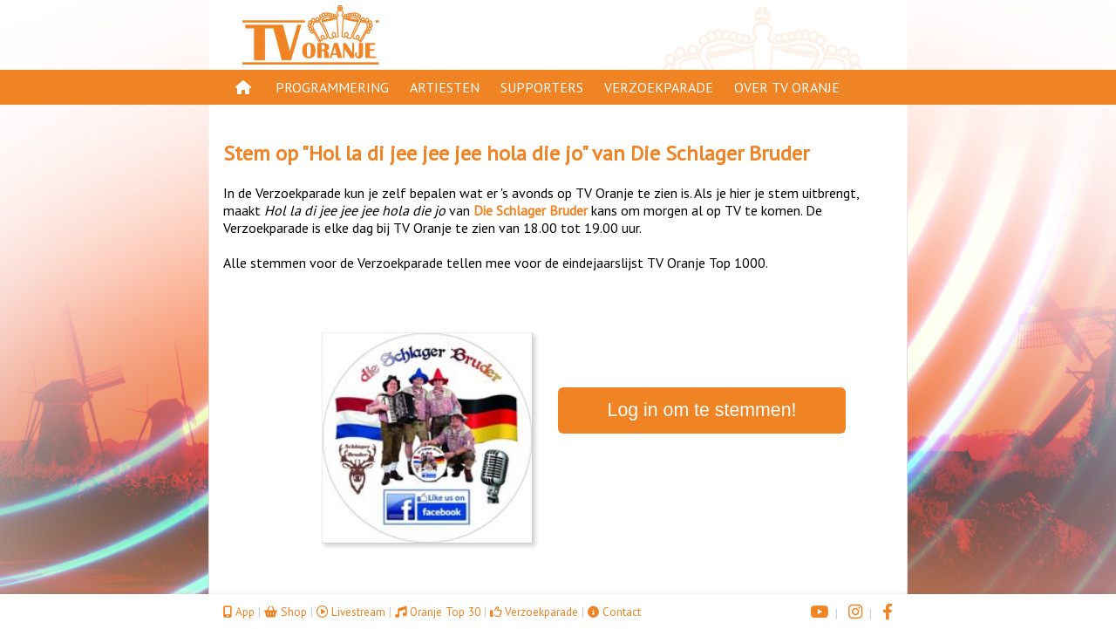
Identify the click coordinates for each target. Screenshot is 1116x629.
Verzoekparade (658, 87)
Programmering (332, 87)
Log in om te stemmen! (702, 410)
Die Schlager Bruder (719, 153)
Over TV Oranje (787, 87)
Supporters (541, 87)
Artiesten (445, 87)
